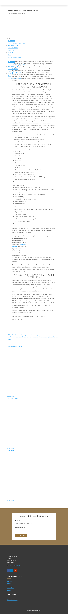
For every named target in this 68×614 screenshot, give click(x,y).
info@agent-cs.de (15, 565)
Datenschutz (10, 588)
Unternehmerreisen (12, 600)
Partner (9, 583)
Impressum (10, 586)
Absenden (21, 535)
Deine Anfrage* (20, 527)
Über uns (9, 581)
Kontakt (9, 590)
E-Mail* (17, 520)
